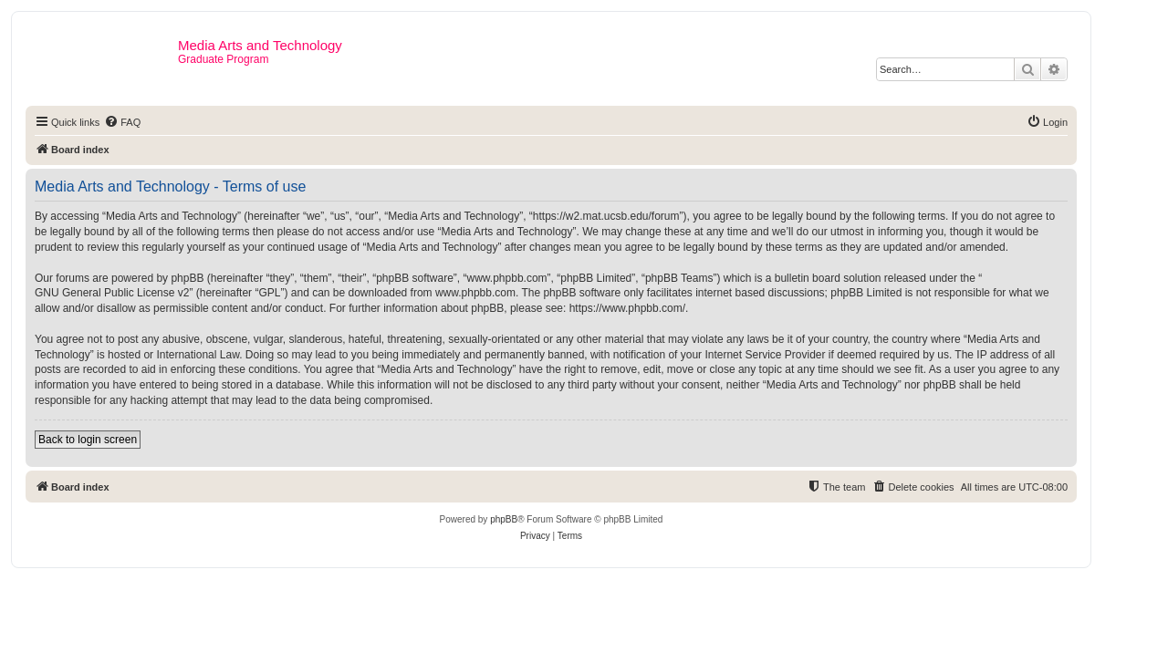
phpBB (503, 519)
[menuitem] (122, 122)
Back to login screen (87, 439)
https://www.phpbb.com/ (627, 308)
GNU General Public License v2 (112, 292)
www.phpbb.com (475, 292)
